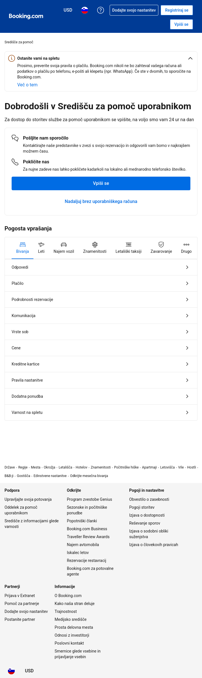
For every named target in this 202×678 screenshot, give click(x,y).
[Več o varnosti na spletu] (27, 85)
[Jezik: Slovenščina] (11, 671)
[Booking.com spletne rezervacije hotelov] (26, 16)
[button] (101, 58)
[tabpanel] (101, 340)
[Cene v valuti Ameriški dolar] (29, 671)
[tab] (22, 248)
